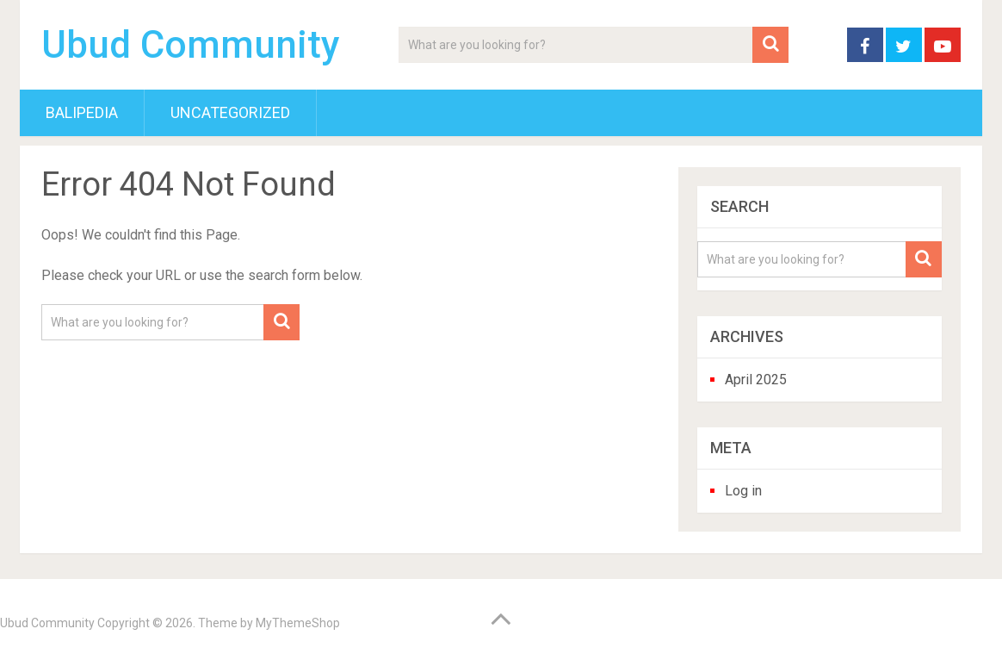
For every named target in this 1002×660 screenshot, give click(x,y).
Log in (743, 491)
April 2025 (756, 379)
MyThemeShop (298, 623)
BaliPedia (82, 112)
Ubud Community (190, 45)
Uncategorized (230, 112)
